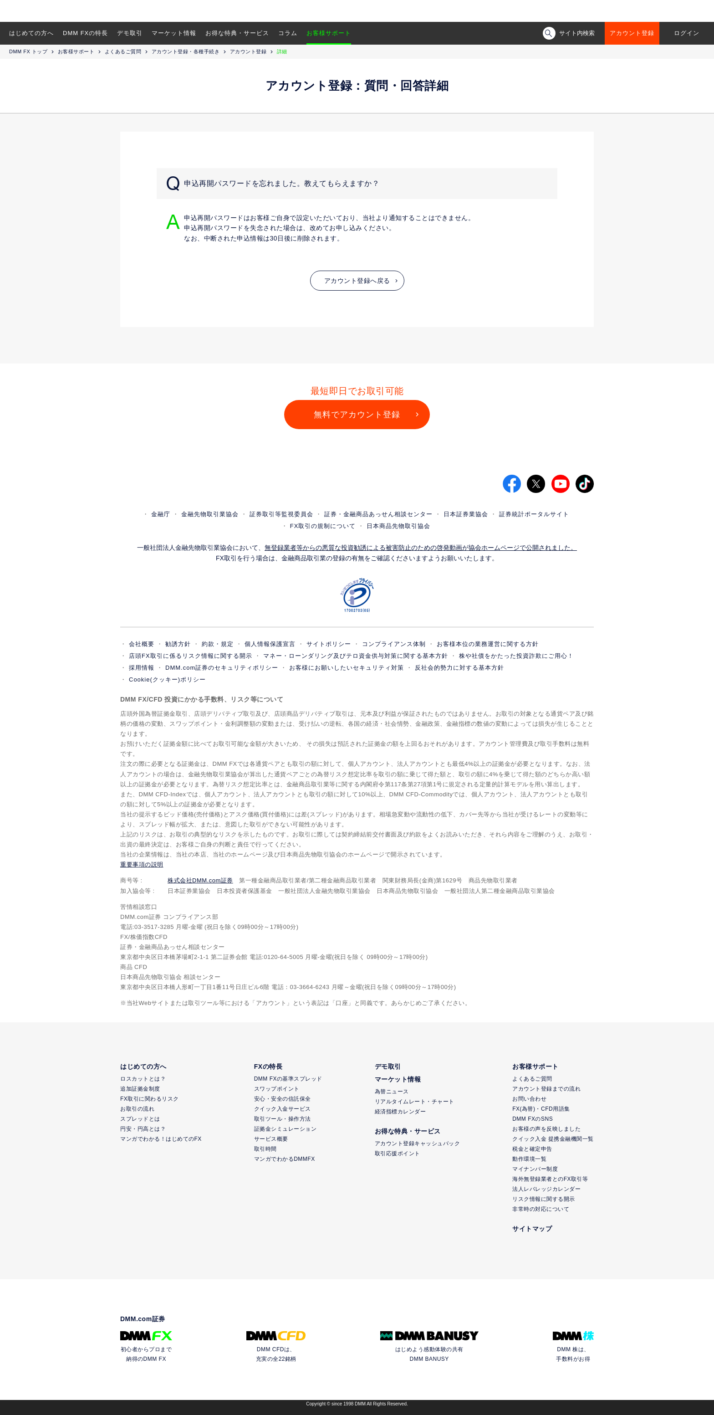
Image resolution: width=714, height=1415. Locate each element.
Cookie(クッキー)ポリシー (167, 679)
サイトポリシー (328, 644)
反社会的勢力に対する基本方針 (459, 667)
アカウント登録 (632, 33)
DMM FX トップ (28, 51)
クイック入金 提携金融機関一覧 (553, 1139)
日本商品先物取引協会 (398, 526)
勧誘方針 (178, 644)
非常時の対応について (540, 1209)
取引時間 (265, 1149)
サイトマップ (532, 1228)
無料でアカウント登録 (357, 414)
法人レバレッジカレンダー (546, 1189)
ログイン (686, 33)
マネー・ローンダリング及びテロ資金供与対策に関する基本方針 (355, 655)
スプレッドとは (140, 1119)
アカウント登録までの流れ (546, 1089)
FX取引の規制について (323, 526)
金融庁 (160, 514)
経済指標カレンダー (400, 1111)
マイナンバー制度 (535, 1169)
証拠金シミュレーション (285, 1129)
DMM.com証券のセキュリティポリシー (221, 667)
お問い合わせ (529, 1099)
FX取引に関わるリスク (149, 1099)
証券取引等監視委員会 (281, 514)
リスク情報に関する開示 (543, 1199)
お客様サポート (328, 33)
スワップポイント (277, 1089)
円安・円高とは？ (143, 1129)
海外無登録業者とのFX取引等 (550, 1179)
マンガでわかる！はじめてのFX (161, 1139)
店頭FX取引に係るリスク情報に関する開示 (190, 655)
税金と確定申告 (532, 1149)
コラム (287, 33)
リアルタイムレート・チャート (414, 1101)
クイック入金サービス (282, 1109)
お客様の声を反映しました (546, 1129)
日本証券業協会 (466, 514)
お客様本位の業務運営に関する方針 (488, 644)
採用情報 (141, 667)
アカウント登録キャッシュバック (417, 1143)
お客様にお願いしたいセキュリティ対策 (346, 667)
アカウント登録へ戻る (357, 280)
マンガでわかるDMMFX (284, 1159)
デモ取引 (130, 33)
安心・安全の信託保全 (282, 1099)
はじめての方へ (31, 33)
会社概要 (141, 644)
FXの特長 (268, 1066)
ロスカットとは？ (143, 1079)
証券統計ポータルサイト (534, 514)
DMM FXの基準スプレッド (288, 1079)
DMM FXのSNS (532, 1119)
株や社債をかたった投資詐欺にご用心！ (516, 655)
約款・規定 (218, 644)
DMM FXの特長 (85, 33)
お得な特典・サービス (237, 33)
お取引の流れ (137, 1109)
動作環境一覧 (529, 1159)
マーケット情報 (174, 33)
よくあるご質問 (123, 51)
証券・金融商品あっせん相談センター (378, 514)
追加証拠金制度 (140, 1089)
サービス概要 (271, 1139)
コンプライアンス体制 (394, 644)
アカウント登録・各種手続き (186, 51)
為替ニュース (392, 1091)
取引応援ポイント (397, 1153)
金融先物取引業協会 (210, 514)
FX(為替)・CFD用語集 (541, 1109)
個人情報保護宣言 (270, 644)
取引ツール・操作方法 (282, 1119)
